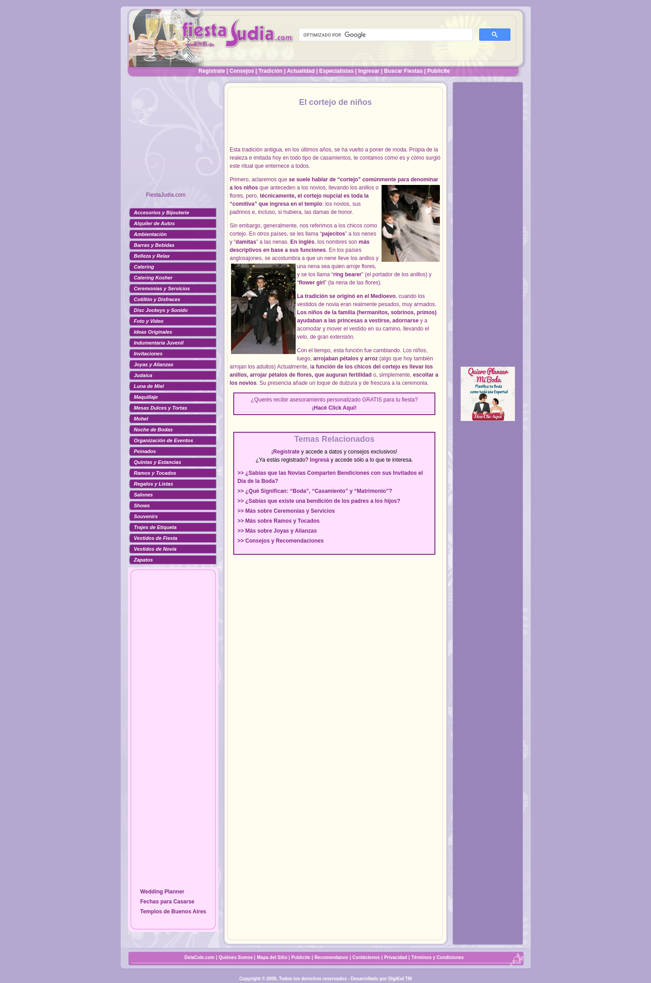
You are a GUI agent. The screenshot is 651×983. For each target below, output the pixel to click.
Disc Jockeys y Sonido (161, 310)
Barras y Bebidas (154, 245)
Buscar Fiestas (403, 71)
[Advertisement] (173, 138)
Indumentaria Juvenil (159, 342)
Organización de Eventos (163, 440)
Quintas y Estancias (157, 462)
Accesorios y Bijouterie (161, 212)
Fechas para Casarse (167, 901)
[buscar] (385, 35)
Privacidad (395, 957)
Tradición (271, 71)
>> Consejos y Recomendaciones (280, 541)
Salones (143, 494)
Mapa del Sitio (272, 957)
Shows (142, 505)
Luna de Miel (149, 386)
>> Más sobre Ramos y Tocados (278, 521)
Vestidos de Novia (155, 549)
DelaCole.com (199, 957)
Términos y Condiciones (437, 957)
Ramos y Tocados (155, 473)
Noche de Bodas (153, 429)
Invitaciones (148, 353)
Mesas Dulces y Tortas (160, 408)
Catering (144, 266)
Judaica (143, 375)
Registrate (211, 71)
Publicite (438, 71)
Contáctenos (366, 957)
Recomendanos (331, 957)
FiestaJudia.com (165, 195)
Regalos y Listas (153, 484)
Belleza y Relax (152, 256)
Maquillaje (146, 397)
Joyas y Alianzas (154, 364)
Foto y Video (149, 321)
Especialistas (336, 71)
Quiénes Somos (236, 957)
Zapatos (143, 559)
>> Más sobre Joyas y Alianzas (277, 531)
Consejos (242, 71)
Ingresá (319, 460)
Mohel (141, 418)
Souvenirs (146, 516)
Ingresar (368, 71)
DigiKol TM (400, 978)
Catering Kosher (153, 277)
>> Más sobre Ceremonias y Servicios (286, 511)
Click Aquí (341, 408)
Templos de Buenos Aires (173, 911)
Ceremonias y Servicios (162, 288)
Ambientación (150, 234)
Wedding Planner (162, 891)
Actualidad (301, 71)
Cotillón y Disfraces (157, 299)
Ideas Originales (153, 332)
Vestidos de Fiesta (155, 538)
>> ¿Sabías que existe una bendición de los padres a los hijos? (318, 501)
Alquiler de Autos (154, 223)
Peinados (145, 451)
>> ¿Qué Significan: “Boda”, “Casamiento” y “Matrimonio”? (314, 491)
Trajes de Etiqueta (155, 527)
